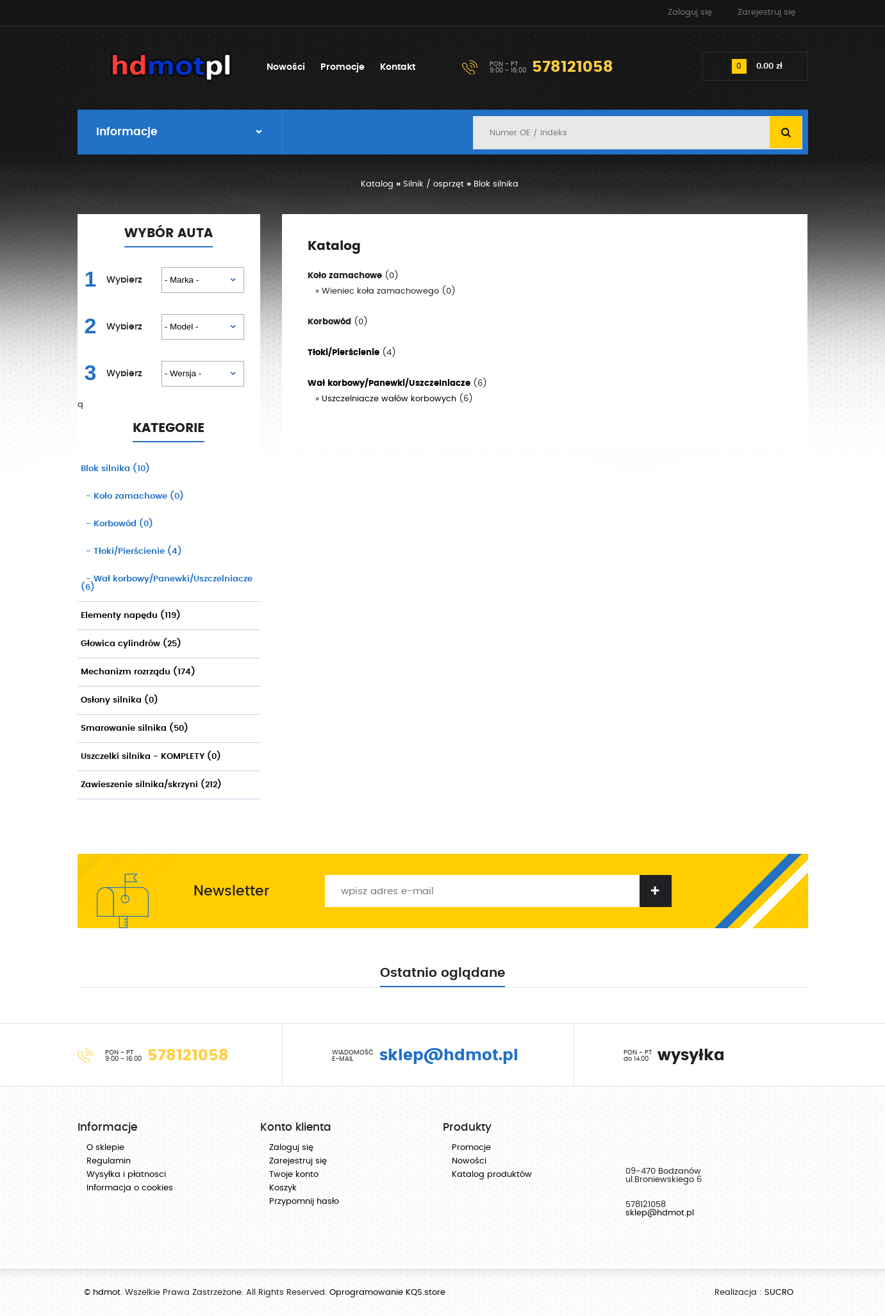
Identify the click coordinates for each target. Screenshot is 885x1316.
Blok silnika (496, 184)
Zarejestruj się (766, 12)
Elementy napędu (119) (131, 616)
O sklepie (105, 1148)
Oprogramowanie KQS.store (387, 1292)
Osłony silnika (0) (119, 700)
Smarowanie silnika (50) (134, 728)
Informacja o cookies (130, 1188)
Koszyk (283, 1188)
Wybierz (124, 280)
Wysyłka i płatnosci (126, 1174)
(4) (131, 551)
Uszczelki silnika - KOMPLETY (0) (151, 757)
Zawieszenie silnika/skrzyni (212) (151, 785)
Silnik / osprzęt (433, 184)
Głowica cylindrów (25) (131, 644)
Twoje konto (293, 1174)
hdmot (172, 67)
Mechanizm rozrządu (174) (138, 672)
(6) (166, 583)
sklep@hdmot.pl (659, 1213)
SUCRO (779, 1292)
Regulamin (109, 1161)
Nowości (286, 67)
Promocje (342, 67)
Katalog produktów (492, 1174)
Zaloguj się (690, 12)
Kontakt (397, 67)
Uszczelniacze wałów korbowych (389, 399)
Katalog (377, 184)
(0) (132, 496)
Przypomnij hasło (304, 1201)
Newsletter (231, 891)
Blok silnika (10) (115, 469)
